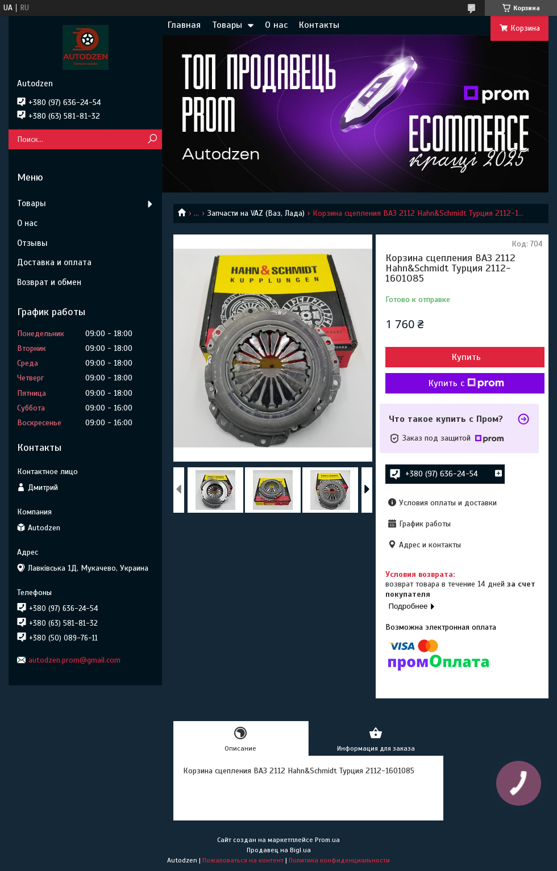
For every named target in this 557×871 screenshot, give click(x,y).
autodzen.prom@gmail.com (74, 660)
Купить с (466, 383)
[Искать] (152, 139)
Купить (466, 357)
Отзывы (32, 243)
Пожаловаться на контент (243, 860)
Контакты (319, 25)
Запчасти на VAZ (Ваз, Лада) (256, 213)
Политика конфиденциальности (339, 860)
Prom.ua (327, 840)
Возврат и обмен (49, 282)
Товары (227, 25)
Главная (184, 25)
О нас (276, 25)
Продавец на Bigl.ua (279, 850)
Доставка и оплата (54, 262)
